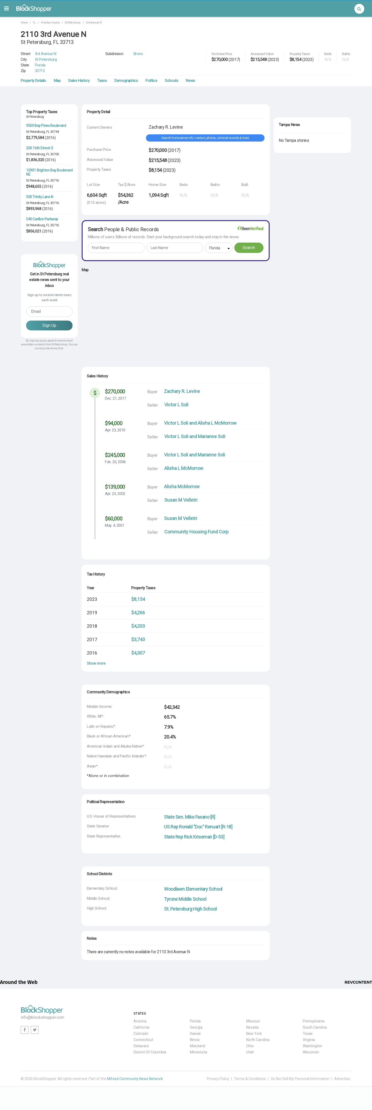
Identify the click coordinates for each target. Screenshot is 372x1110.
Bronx (138, 53)
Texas (308, 1033)
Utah (250, 1052)
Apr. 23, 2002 (115, 493)
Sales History (78, 80)
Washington (312, 1046)
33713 (40, 70)
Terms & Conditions (250, 1079)
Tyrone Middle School (185, 899)
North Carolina (257, 1040)
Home (24, 22)
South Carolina (315, 1027)
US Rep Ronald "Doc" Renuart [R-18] (198, 826)
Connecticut (143, 1040)
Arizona (140, 1021)
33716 (54, 180)
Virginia (309, 1040)
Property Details (33, 80)
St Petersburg (73, 22)
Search (249, 247)
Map (57, 80)
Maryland (197, 1046)
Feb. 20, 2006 (115, 462)
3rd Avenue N (94, 22)
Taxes (102, 80)
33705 (54, 154)
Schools (171, 80)
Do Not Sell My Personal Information (300, 1079)
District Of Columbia (150, 1052)
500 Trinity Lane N (39, 197)
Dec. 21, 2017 (115, 398)
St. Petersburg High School (190, 909)
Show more (96, 663)
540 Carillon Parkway (42, 219)
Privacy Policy (218, 1079)
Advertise (342, 1079)
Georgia (196, 1027)
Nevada (252, 1027)
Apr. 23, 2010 (115, 430)
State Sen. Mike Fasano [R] (189, 817)
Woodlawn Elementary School (193, 889)
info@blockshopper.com (42, 1017)
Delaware (141, 1046)
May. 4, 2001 (114, 525)
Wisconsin (311, 1052)
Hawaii (195, 1033)
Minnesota (198, 1052)
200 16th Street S (39, 148)
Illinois (195, 1040)
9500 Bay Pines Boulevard (46, 125)
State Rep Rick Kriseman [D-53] (194, 837)
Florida (40, 65)
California (141, 1027)
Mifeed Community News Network (135, 1079)
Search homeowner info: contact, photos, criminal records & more (205, 138)
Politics (151, 80)
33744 (54, 132)
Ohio (250, 1046)
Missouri (253, 1021)
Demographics (126, 80)
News (190, 80)
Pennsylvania (313, 1021)
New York (254, 1033)
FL (34, 22)
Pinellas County (50, 22)
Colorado (141, 1033)
